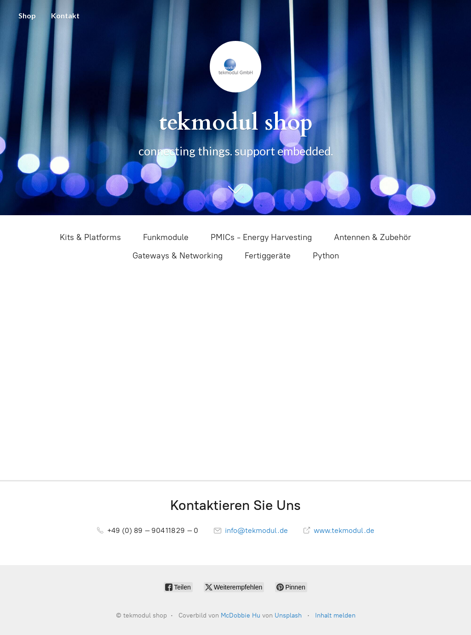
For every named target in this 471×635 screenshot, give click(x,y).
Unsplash (288, 615)
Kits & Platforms (90, 237)
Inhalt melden (335, 615)
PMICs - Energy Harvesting (261, 237)
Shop (27, 15)
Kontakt (65, 15)
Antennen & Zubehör (372, 237)
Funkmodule (166, 237)
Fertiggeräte (268, 256)
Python (326, 256)
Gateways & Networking (177, 256)
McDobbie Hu (240, 615)
